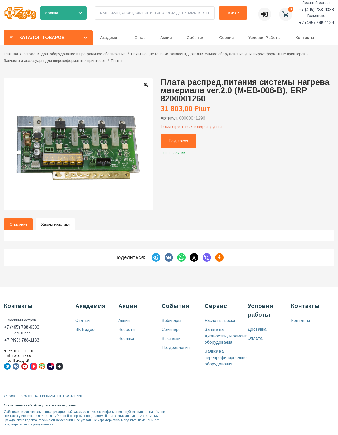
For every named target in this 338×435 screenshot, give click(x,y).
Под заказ (178, 141)
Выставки (171, 338)
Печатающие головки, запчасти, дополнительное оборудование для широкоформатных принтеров (218, 54)
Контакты (304, 37)
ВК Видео (85, 329)
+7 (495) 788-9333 (316, 9)
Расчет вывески (220, 320)
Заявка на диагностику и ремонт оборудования (226, 336)
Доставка (257, 329)
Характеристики (55, 224)
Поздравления (176, 347)
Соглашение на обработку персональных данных (41, 405)
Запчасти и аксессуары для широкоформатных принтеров (55, 60)
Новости (126, 329)
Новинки (126, 338)
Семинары (171, 329)
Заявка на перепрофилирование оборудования (226, 357)
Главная (11, 54)
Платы (116, 60)
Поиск (233, 13)
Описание (18, 224)
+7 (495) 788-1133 (316, 22)
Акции (124, 320)
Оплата (255, 338)
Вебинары (171, 320)
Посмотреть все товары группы (191, 126)
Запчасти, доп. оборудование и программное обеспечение (74, 54)
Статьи (82, 320)
